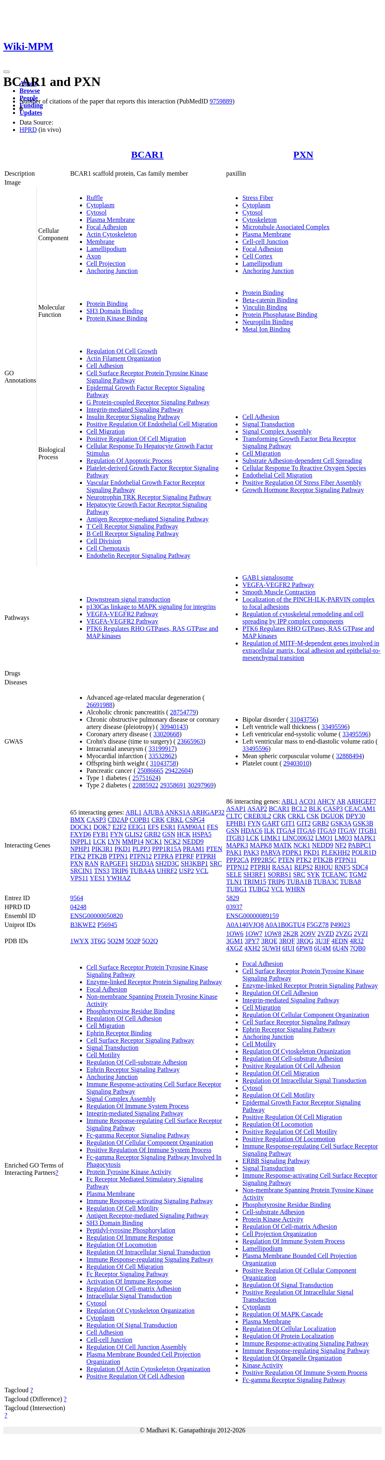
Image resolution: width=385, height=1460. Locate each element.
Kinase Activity (262, 1365)
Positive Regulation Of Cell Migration (136, 438)
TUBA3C (325, 881)
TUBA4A (142, 870)
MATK (282, 845)
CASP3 (96, 819)
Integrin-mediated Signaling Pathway (134, 409)
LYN (114, 841)
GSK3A (341, 823)
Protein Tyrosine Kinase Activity (129, 1171)
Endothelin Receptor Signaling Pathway (138, 555)
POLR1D (364, 852)
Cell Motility (103, 1054)
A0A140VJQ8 (244, 924)
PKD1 (122, 848)
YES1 (97, 878)
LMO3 (344, 837)
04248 (78, 906)
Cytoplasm (100, 205)
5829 (232, 897)
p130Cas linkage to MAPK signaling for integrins (151, 606)
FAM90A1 (191, 827)
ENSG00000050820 (96, 915)
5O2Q (150, 940)
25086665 (150, 770)
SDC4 (360, 867)
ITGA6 (306, 830)
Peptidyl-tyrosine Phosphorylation (130, 1230)
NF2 (340, 845)
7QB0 (358, 948)
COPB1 (139, 819)
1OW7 (253, 933)
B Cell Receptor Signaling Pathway (132, 533)
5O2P (133, 940)
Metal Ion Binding (266, 329)
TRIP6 (120, 870)
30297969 (200, 785)
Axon (93, 256)
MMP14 (133, 841)
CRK (158, 819)
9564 (76, 897)
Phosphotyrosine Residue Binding (130, 1011)
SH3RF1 (254, 874)
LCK (99, 841)
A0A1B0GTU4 (285, 924)
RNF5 (343, 867)
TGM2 (358, 874)
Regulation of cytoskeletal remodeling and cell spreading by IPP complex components (302, 618)
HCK (184, 834)
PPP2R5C (263, 859)
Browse (29, 90)
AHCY (326, 801)
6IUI (288, 948)
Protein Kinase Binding (116, 318)
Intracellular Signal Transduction (129, 1295)
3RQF (287, 940)
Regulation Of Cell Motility (122, 1208)
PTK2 (78, 856)
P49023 (340, 924)
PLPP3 (141, 848)
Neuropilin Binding (267, 321)
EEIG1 (137, 827)
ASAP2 (257, 808)
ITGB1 (368, 830)
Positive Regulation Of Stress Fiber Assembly (301, 482)
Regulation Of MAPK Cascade (282, 1314)
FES (212, 827)
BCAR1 (147, 154)
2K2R (290, 933)
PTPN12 (140, 856)
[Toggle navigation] (6, 72)
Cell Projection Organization (279, 1233)
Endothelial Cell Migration (277, 475)
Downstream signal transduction (128, 599)
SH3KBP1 (194, 863)
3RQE (269, 940)
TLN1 (234, 881)
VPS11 (79, 878)
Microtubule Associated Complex (285, 227)
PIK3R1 (102, 848)
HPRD (28, 129)
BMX (77, 819)
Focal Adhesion (106, 227)
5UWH (271, 948)
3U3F (322, 940)
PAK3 (251, 852)
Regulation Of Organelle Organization (292, 1358)
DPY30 (355, 816)
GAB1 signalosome (267, 577)
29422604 (178, 770)
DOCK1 (81, 827)
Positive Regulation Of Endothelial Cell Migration (151, 424)
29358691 (173, 785)
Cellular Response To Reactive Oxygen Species (304, 467)
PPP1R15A (166, 848)
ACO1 (307, 801)
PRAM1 (193, 848)
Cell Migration (105, 431)
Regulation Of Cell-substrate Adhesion (136, 1062)
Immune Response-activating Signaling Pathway (149, 1201)
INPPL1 (80, 841)
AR (341, 801)
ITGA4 (285, 830)
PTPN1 (118, 856)
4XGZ (234, 948)
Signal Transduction (268, 424)
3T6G (97, 940)
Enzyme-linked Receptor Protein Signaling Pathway (154, 981)
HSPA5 (201, 834)
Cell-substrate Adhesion (273, 1211)
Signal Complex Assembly (277, 431)
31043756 (303, 719)
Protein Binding (107, 303)
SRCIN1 (81, 870)
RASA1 (282, 867)
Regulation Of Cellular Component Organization (149, 1142)
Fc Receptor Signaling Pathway (127, 1274)
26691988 (99, 704)
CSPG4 (194, 819)
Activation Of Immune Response (129, 1281)
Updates (30, 112)
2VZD (325, 933)
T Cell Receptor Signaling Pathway (132, 526)
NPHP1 (80, 848)
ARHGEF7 (361, 801)
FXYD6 (80, 834)
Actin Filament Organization (123, 358)
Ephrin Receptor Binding (119, 1033)
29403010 (296, 763)
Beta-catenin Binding (269, 300)
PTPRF (184, 856)
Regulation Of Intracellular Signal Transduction (148, 1252)
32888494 (349, 756)
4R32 (357, 940)
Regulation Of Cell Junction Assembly (136, 1347)
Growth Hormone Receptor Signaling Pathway (303, 489)
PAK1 (234, 852)
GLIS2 (134, 834)
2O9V (308, 933)
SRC (216, 863)
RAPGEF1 (114, 863)
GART (270, 823)
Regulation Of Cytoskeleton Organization (140, 1310)
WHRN (295, 889)
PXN (303, 154)
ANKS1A (177, 812)
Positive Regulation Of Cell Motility (289, 1131)
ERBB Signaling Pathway (276, 1160)
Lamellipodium (106, 248)
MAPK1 (365, 837)
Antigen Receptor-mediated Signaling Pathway (147, 519)
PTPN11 (346, 859)
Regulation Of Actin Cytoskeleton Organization (148, 1368)
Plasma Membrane (110, 219)
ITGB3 (235, 837)
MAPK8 (261, 845)
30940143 (173, 726)
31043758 (163, 763)
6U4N (340, 948)
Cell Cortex (257, 256)
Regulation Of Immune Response (129, 1237)
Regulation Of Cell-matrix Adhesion (133, 1288)
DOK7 (102, 827)
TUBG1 (236, 889)
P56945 (107, 924)
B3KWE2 (83, 924)
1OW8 (273, 933)
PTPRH (206, 856)
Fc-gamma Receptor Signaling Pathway (138, 1135)
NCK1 (153, 841)
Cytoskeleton (259, 219)
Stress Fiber (257, 197)
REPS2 (303, 867)
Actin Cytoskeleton (111, 234)
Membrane (100, 241)
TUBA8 (350, 881)
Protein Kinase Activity (272, 1219)
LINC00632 (298, 837)
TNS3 (102, 870)
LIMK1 (271, 837)
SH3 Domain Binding (114, 310)
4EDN (339, 940)
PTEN (214, 848)
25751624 (145, 777)
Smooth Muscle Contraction (278, 592)
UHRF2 (167, 870)
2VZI (361, 933)
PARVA (271, 852)
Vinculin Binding (264, 307)
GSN (168, 834)
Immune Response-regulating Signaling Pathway (149, 1259)
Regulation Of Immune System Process (137, 1106)
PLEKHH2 (335, 852)
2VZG (344, 933)
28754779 (183, 712)
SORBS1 (280, 874)
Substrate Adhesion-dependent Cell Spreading (302, 460)
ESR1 (168, 827)
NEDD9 (193, 841)
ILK (269, 830)
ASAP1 (236, 808)
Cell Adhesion (104, 365)
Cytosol (96, 212)
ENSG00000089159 (252, 915)
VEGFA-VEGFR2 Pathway (122, 614)
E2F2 (119, 827)
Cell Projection (105, 263)
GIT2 (304, 823)
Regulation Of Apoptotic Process (129, 460)
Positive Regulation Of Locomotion (288, 1138)
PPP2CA (237, 859)
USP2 (186, 870)
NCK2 (172, 841)
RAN (92, 863)
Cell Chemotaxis (108, 548)
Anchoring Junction (112, 270)
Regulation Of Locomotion (121, 1244)
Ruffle (94, 197)
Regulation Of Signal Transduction (131, 1325)
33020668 (166, 734)
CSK (312, 816)
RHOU (323, 867)
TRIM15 (254, 881)
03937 (234, 906)
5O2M (115, 940)
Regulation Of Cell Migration (124, 1266)
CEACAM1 (359, 808)
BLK (315, 808)
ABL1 (133, 812)
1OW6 (234, 933)
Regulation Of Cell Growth (121, 351)
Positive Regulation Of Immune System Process (148, 1149)
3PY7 (252, 940)
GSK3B (363, 823)
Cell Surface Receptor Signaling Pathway (140, 1040)
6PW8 (304, 948)
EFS (153, 827)
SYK (313, 874)
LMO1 (324, 837)
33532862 (161, 756)
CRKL (174, 819)
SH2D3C (167, 863)
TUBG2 (259, 889)
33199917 (161, 748)
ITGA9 (326, 830)
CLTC (234, 816)
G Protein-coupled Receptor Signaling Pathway (148, 402)
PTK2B (97, 856)
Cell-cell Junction (265, 241)
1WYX (79, 940)
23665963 (190, 741)
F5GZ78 (318, 924)
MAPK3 (237, 845)
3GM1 (234, 940)
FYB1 (100, 834)
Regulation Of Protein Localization (287, 1336)
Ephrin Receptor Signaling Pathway (133, 1069)
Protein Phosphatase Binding (279, 314)
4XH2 (252, 948)
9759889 (221, 101)
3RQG (305, 940)
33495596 (334, 726)
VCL (202, 870)
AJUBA (153, 812)
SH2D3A (142, 863)
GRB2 (152, 834)
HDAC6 (251, 830)
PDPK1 (292, 852)
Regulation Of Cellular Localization (289, 1328)
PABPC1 (359, 845)
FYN (116, 834)
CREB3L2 (257, 816)
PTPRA (163, 856)
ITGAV (347, 830)
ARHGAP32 (208, 812)
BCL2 (299, 808)
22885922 (145, 785)
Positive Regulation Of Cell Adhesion (135, 1376)
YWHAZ (119, 878)
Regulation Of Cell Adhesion (124, 1018)
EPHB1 (236, 823)
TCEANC (334, 874)
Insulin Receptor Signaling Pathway (133, 416)
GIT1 (288, 823)
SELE (233, 874)
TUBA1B (299, 881)
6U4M (322, 948)
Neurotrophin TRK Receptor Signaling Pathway (148, 497)
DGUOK (332, 816)
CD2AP (118, 819)
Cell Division (103, 541)
